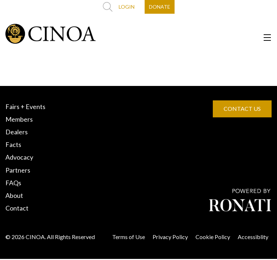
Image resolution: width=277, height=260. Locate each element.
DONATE (159, 7)
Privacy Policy (170, 236)
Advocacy (19, 157)
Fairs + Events (25, 106)
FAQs (13, 183)
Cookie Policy (212, 236)
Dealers (16, 132)
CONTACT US (242, 108)
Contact (16, 208)
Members (19, 119)
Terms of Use (128, 236)
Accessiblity (253, 236)
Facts (13, 144)
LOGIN (127, 7)
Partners (17, 170)
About (14, 195)
